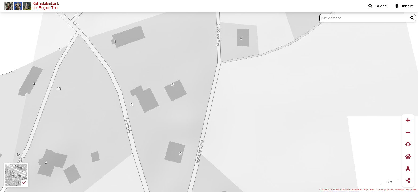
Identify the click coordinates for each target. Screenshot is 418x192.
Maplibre (411, 189)
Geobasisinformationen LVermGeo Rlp (345, 189)
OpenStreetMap (394, 189)
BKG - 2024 (376, 189)
